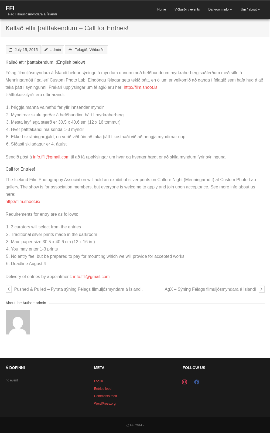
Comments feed (105, 396)
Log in (98, 381)
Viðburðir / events (187, 9)
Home (161, 9)
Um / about (249, 9)
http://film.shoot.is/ (23, 201)
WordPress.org (105, 403)
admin (55, 50)
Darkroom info (218, 9)
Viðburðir (97, 50)
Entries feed (102, 389)
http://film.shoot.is (141, 87)
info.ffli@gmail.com (51, 157)
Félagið (80, 50)
